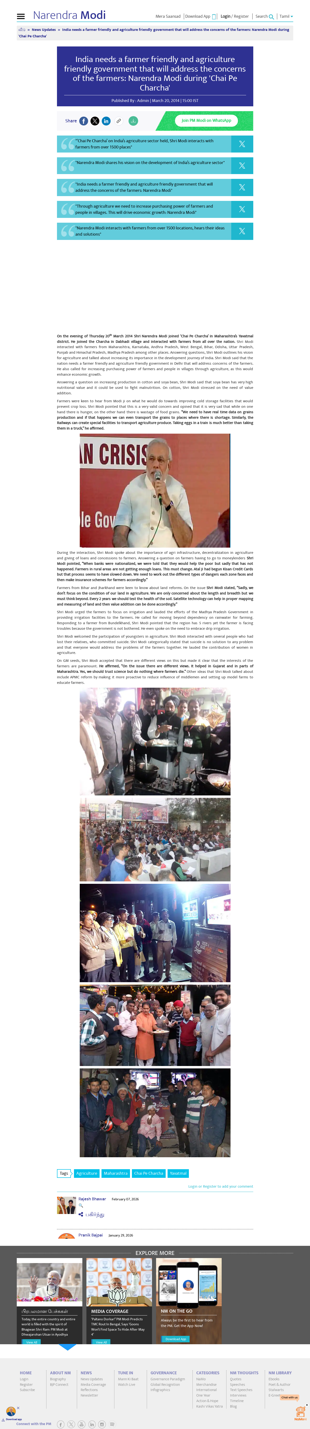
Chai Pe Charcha (148, 1173)
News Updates (44, 30)
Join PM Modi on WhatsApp (206, 120)
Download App (176, 1339)
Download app (14, 1419)
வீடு (22, 30)
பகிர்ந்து (91, 1214)
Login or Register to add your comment (220, 1186)
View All (31, 1342)
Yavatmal (178, 1173)
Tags (65, 1173)
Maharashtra (116, 1173)
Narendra (69, 15)
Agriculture (86, 1173)
